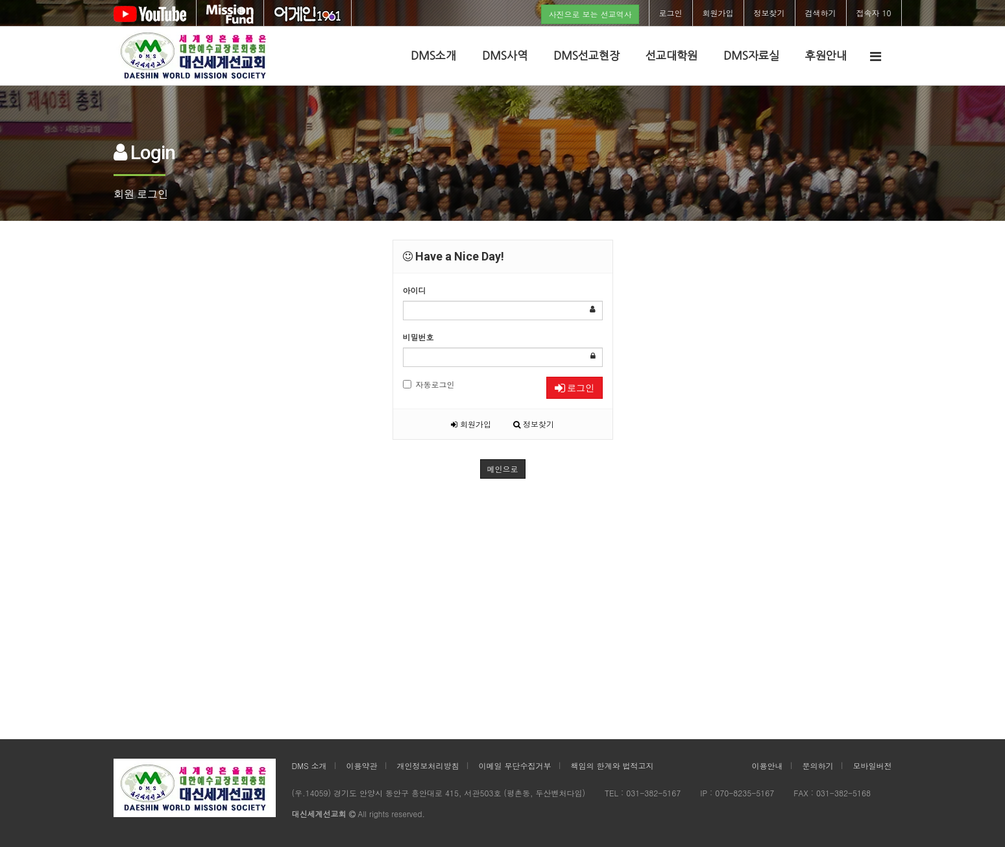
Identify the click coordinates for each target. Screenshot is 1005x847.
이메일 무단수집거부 (515, 765)
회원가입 (718, 12)
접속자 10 (873, 12)
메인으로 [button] (502, 468)
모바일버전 (872, 765)
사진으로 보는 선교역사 (589, 13)
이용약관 (362, 765)
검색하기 (820, 12)
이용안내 (767, 765)
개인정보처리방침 (428, 765)
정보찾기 (769, 12)
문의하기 (818, 765)
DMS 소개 (309, 765)
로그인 (671, 12)
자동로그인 (429, 384)
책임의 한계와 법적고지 (612, 765)
